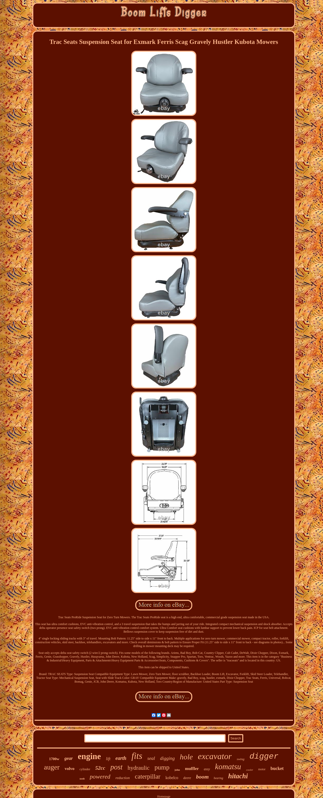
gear (68, 758)
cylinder (84, 769)
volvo (69, 768)
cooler (249, 769)
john (177, 769)
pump (161, 767)
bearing (218, 778)
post (116, 767)
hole (186, 757)
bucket (277, 768)
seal (151, 758)
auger (52, 767)
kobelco (172, 778)
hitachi (238, 776)
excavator (215, 756)
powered (100, 776)
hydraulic (139, 768)
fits (136, 756)
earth (121, 758)
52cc (100, 768)
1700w (54, 759)
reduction (122, 778)
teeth (82, 778)
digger (263, 756)
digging (167, 758)
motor (261, 769)
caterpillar (147, 776)
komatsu (228, 766)
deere (187, 778)
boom (202, 777)
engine (89, 756)
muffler (192, 768)
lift (108, 759)
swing (240, 759)
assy (207, 769)
